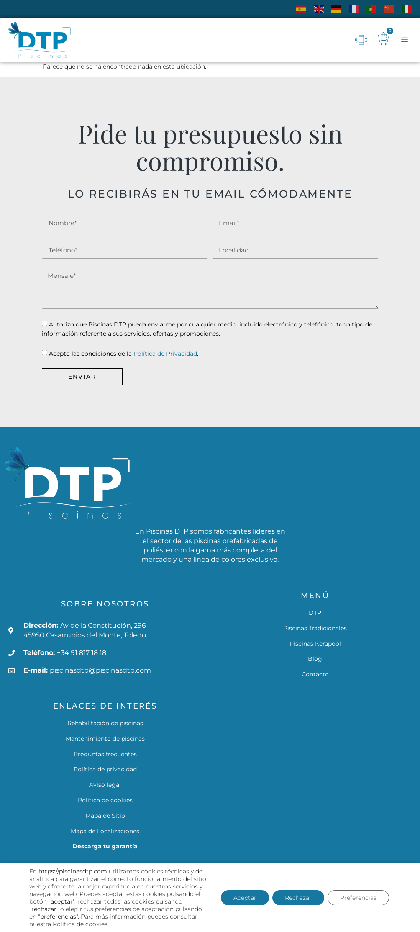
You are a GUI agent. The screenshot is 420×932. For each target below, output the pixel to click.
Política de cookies (105, 800)
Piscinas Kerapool (315, 643)
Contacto (315, 674)
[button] (404, 40)
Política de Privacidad (165, 353)
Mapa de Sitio (105, 815)
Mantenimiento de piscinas (105, 738)
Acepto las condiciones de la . (123, 353)
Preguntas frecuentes (105, 754)
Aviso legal (105, 784)
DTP (315, 612)
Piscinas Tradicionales (315, 628)
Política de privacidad (105, 769)
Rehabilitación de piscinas (105, 723)
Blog (315, 658)
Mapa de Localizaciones (105, 831)
